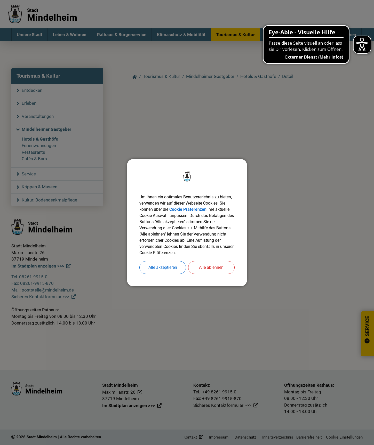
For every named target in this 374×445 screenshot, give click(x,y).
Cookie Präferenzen (187, 209)
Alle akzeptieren (162, 267)
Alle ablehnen (211, 267)
